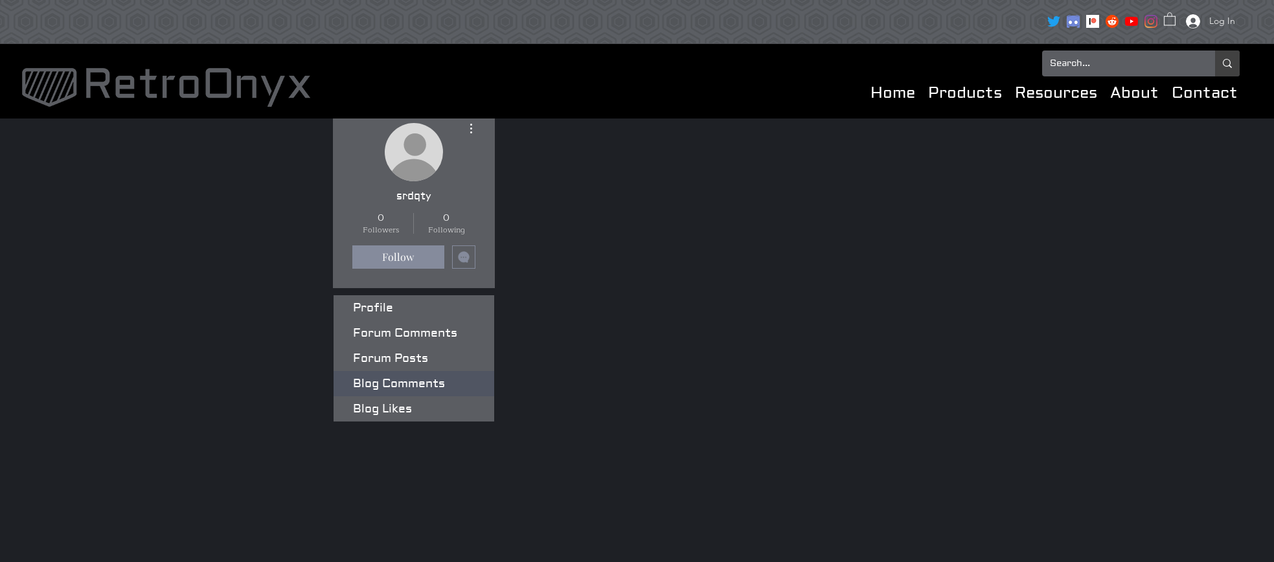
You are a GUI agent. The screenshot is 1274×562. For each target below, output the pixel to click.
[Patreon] (1092, 21)
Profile (373, 307)
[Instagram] (1150, 21)
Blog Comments (399, 383)
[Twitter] (1053, 21)
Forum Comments (405, 333)
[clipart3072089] (1073, 21)
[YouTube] (1131, 21)
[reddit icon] (1112, 21)
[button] (1170, 18)
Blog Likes (382, 408)
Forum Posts (390, 358)
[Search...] (1119, 63)
